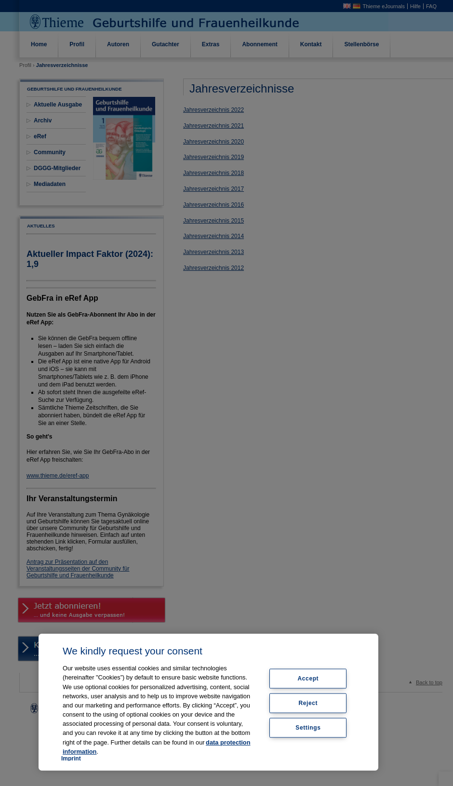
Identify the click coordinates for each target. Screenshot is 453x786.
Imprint (71, 758)
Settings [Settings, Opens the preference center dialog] (307, 727)
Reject (308, 703)
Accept (308, 678)
